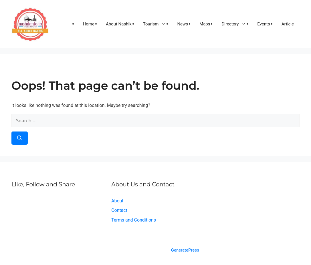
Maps (204, 24)
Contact (119, 210)
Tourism (157, 24)
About (117, 201)
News (182, 24)
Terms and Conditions (133, 220)
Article (288, 24)
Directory (236, 24)
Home (88, 24)
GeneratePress (185, 250)
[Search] (19, 138)
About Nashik (119, 24)
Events (263, 24)
